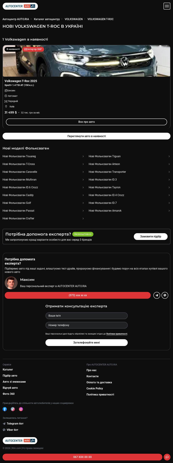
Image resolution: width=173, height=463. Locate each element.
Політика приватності (100, 394)
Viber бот (12, 429)
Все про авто (86, 121)
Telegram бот (15, 423)
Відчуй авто (10, 387)
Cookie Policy (94, 388)
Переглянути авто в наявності (86, 136)
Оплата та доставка (99, 382)
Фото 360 (9, 393)
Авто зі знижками (14, 381)
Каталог (8, 369)
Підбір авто (10, 375)
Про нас (91, 370)
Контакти (92, 376)
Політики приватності (116, 334)
